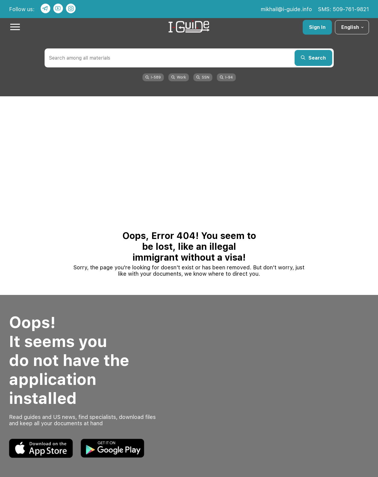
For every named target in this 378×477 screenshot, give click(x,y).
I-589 (153, 77)
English (352, 27)
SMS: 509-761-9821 (343, 9)
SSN (202, 77)
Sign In (317, 27)
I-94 (226, 77)
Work (178, 77)
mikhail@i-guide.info (286, 9)
